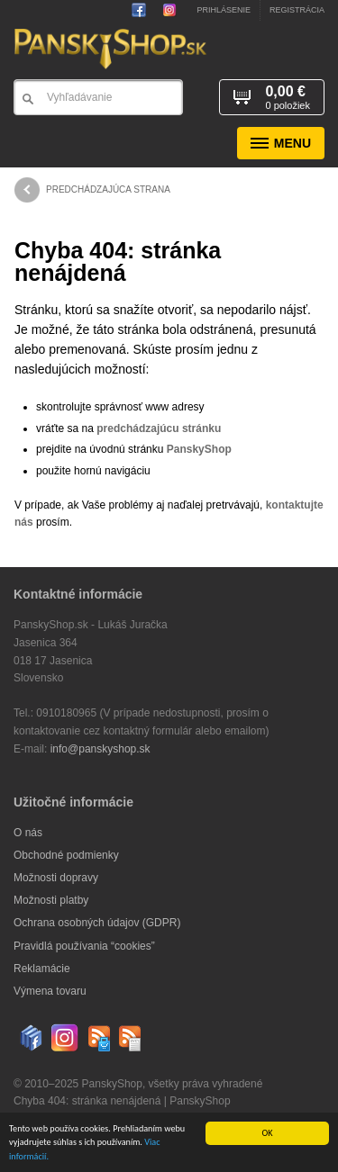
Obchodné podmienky (66, 855)
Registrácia (296, 9)
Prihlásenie (223, 9)
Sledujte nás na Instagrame (166, 10)
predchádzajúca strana (92, 190)
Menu (281, 143)
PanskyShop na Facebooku (143, 10)
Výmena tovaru (50, 991)
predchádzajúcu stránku (158, 428)
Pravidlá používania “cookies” (84, 946)
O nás (28, 832)
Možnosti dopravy (56, 877)
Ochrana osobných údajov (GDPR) (97, 922)
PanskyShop (199, 449)
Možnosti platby (51, 900)
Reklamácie (42, 968)
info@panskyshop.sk (100, 749)
